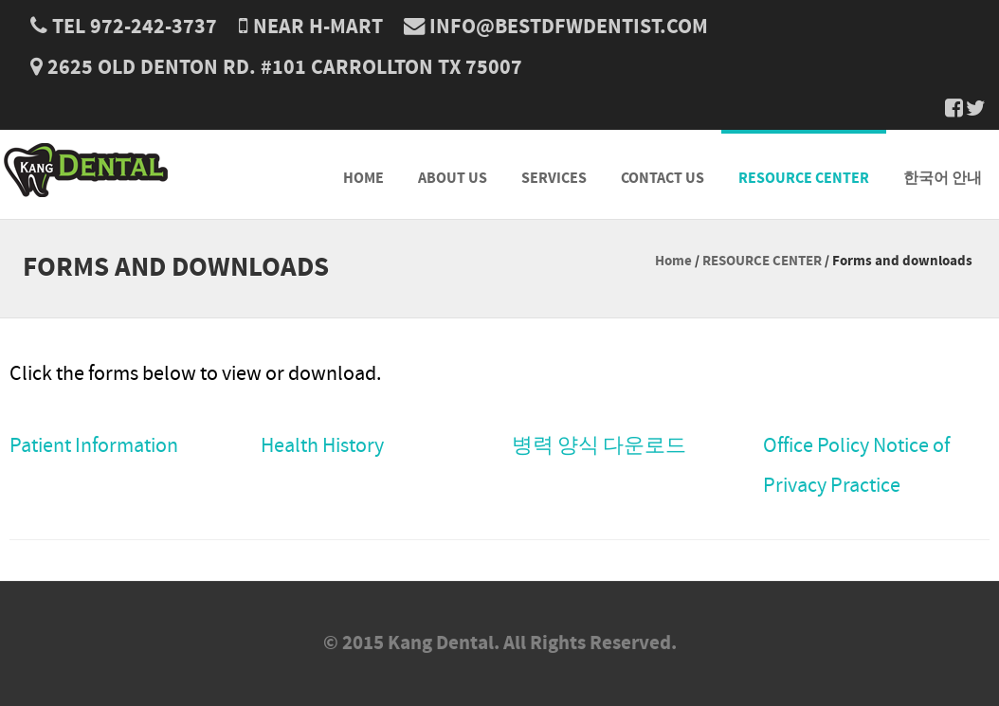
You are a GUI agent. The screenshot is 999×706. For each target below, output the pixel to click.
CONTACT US (662, 178)
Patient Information (93, 446)
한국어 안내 (942, 178)
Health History (322, 446)
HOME (363, 178)
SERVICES (554, 178)
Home (673, 261)
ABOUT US (452, 178)
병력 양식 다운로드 (599, 446)
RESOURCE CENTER (803, 178)
